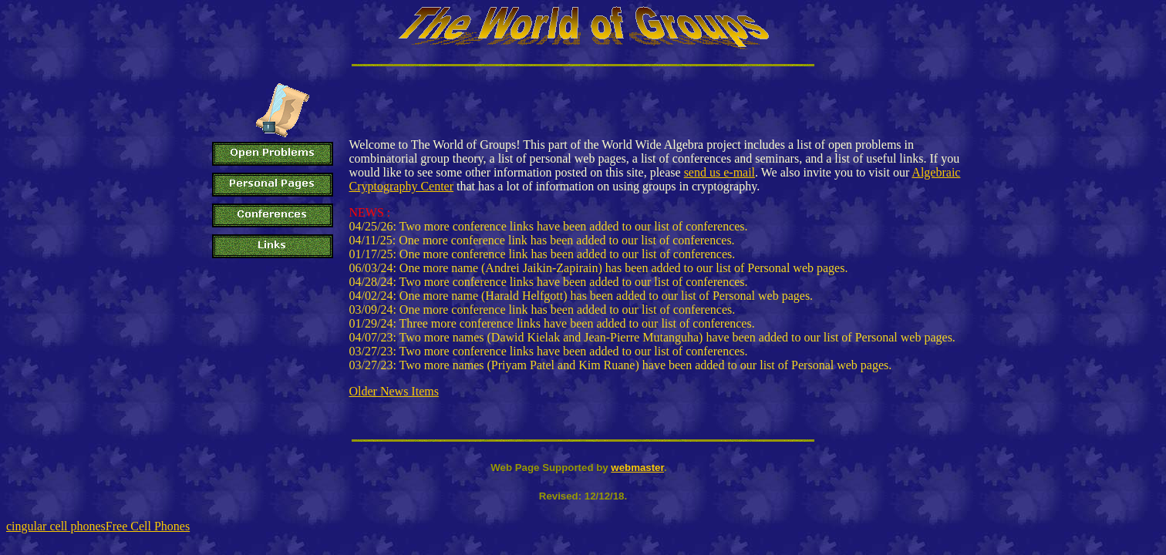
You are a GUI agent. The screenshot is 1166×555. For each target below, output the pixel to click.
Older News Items (394, 391)
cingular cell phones (56, 526)
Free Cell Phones (148, 526)
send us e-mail (719, 172)
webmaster (637, 467)
